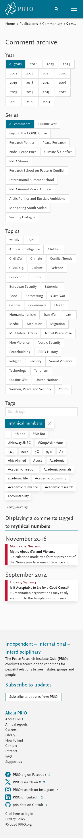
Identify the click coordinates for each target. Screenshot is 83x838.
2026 (34, 64)
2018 (29, 83)
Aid (31, 240)
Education (17, 277)
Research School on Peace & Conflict (36, 171)
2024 (66, 64)
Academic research (59, 487)
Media (14, 324)
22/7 (24, 452)
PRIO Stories (18, 161)
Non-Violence (19, 343)
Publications (28, 24)
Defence (57, 268)
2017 (46, 83)
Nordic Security (49, 343)
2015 (13, 92)
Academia (57, 461)
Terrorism (41, 371)
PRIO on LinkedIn (22, 797)
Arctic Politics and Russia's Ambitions (37, 199)
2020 (62, 73)
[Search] (56, 9)
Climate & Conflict (58, 152)
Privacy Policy (15, 819)
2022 (29, 73)
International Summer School (31, 180)
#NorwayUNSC (19, 443)
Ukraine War (47, 124)
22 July (14, 240)
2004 (46, 101)
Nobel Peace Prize (22, 152)
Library (10, 735)
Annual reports (16, 724)
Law (68, 315)
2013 (46, 92)
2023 (13, 73)
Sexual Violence (61, 361)
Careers (11, 730)
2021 (46, 73)
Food (13, 296)
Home (10, 24)
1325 (11, 452)
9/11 (49, 452)
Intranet (11, 751)
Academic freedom (22, 469)
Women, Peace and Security (30, 389)
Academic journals (57, 469)
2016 (62, 83)
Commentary (52, 24)
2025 (50, 64)
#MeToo (39, 434)
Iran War (50, 315)
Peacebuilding (19, 352)
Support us (13, 762)
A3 (61, 452)
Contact (11, 746)
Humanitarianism (22, 315)
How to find (14, 740)
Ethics (37, 277)
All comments (19, 124)
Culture (37, 268)
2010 (29, 101)
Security (35, 361)
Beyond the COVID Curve (28, 133)
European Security (23, 287)
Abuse (37, 461)
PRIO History (48, 352)
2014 (29, 92)
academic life (18, 478)
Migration (57, 324)
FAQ (8, 756)
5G (37, 452)
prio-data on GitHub (24, 804)
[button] (74, 9)
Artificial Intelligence (24, 249)
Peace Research (54, 143)
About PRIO (14, 719)
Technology (17, 371)
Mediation (34, 324)
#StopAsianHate (50, 443)
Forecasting (34, 296)
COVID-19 (16, 268)
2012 (62, 92)
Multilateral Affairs (23, 333)
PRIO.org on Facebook (26, 774)
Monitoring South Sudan (28, 208)
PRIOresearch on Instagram (30, 789)
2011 (13, 101)
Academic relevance (23, 487)
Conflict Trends (61, 259)
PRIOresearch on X (23, 782)
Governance (37, 305)
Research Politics (22, 143)
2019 (13, 83)
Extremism (52, 287)
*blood (20, 434)
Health (59, 305)
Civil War (15, 259)
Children (54, 249)
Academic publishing (50, 478)
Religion (15, 361)
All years (15, 64)
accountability (18, 496)
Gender (14, 305)
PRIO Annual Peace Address (30, 189)
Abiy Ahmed (17, 461)
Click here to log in (19, 814)
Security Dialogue (22, 217)
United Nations (46, 380)
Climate (36, 259)
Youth (63, 389)
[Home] (19, 8)
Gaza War (58, 296)
